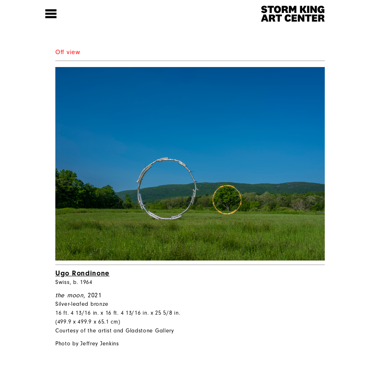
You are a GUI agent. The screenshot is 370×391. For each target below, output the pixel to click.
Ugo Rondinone (82, 273)
